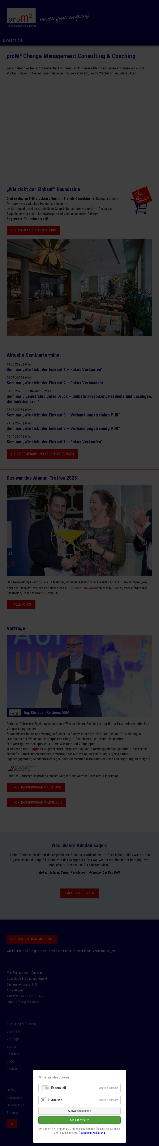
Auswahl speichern (79, 1111)
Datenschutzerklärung (92, 1132)
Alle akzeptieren (79, 1120)
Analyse (57, 1100)
